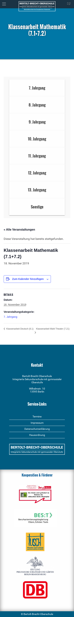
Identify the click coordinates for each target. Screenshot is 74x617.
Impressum (37, 422)
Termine (37, 416)
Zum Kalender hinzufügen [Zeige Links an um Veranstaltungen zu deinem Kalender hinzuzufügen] (28, 278)
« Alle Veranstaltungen (19, 229)
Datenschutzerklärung (37, 428)
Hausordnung (37, 434)
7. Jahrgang (10, 316)
